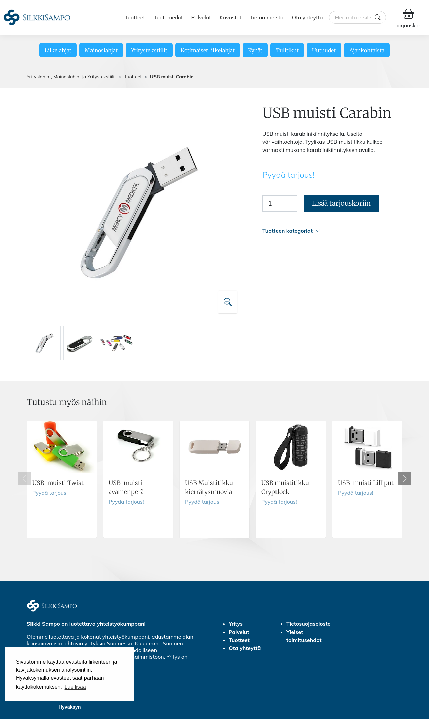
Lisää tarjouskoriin (341, 203)
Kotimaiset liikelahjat (208, 50)
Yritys (236, 623)
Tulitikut (287, 50)
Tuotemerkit (168, 17)
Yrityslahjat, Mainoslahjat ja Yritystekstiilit (71, 77)
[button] (332, 231)
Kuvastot (230, 17)
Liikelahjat (58, 50)
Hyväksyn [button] (69, 707)
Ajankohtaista (366, 50)
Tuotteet (135, 17)
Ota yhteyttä (307, 17)
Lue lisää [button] (75, 687)
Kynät (255, 50)
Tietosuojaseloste (308, 623)
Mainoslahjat (101, 50)
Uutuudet (324, 50)
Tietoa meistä (266, 17)
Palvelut (201, 17)
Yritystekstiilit (149, 50)
